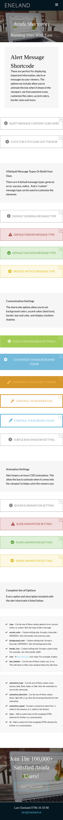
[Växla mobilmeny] (56, 4)
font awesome (23, 656)
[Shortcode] (31, 26)
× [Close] (61, 119)
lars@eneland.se (31, 812)
